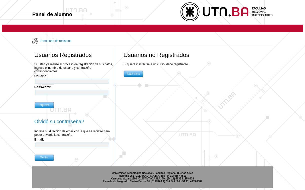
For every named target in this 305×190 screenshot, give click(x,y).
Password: (42, 87)
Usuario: (41, 76)
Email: (39, 139)
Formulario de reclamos (55, 41)
